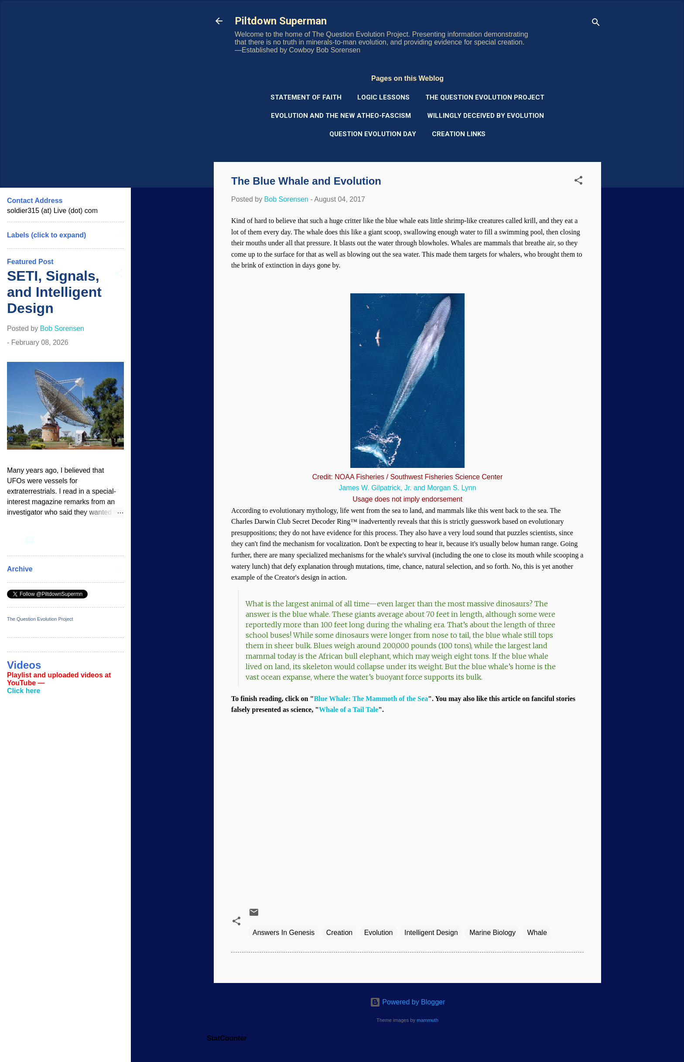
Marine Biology (492, 932)
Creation (339, 932)
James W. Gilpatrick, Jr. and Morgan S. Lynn (407, 487)
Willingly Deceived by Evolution (485, 116)
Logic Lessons (383, 97)
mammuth (427, 1020)
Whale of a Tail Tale (348, 709)
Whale (537, 932)
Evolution (378, 932)
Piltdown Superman (281, 21)
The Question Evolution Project (484, 97)
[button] (578, 182)
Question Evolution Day (372, 134)
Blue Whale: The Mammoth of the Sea (371, 698)
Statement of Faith (306, 97)
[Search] (596, 23)
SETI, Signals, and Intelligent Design (54, 292)
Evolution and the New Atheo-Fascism (341, 116)
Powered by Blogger (407, 1002)
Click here (23, 690)
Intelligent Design (431, 932)
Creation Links (459, 134)
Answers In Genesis (284, 932)
